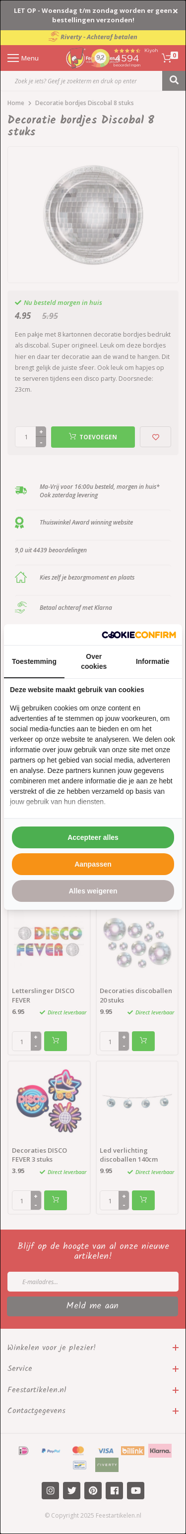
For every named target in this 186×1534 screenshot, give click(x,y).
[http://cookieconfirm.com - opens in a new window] (139, 635)
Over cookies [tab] (94, 661)
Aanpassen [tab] (93, 864)
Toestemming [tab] (34, 661)
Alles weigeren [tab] (92, 891)
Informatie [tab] (153, 661)
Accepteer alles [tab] (93, 837)
